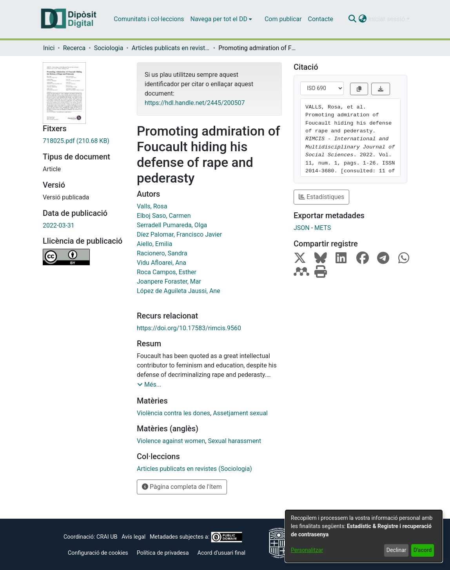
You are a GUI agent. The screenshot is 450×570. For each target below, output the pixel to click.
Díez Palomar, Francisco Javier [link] (179, 234)
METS (322, 228)
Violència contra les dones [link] (173, 413)
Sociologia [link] (108, 48)
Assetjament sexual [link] (240, 413)
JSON (302, 228)
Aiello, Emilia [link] (154, 244)
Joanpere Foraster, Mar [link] (169, 281)
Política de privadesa (163, 553)
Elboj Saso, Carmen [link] (164, 215)
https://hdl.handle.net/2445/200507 (195, 103)
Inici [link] (48, 48)
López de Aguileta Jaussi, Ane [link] (178, 291)
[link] (84, 141)
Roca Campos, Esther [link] (166, 272)
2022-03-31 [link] (58, 225)
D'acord (423, 550)
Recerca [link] (74, 48)
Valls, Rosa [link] (152, 206)
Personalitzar (307, 550)
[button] (352, 19)
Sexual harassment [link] (234, 441)
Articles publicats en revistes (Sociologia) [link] (171, 48)
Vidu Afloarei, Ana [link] (161, 262)
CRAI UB (106, 537)
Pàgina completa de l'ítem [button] (182, 486)
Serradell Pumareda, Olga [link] (172, 225)
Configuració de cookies (98, 553)
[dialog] (363, 536)
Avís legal (133, 537)
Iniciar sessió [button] (387, 19)
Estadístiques (321, 197)
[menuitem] (221, 19)
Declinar (396, 550)
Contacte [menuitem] (320, 19)
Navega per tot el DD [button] (219, 19)
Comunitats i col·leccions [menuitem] (149, 19)
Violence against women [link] (171, 441)
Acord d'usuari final (222, 553)
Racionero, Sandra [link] (162, 253)
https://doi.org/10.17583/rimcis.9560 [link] (189, 328)
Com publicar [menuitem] (283, 19)
